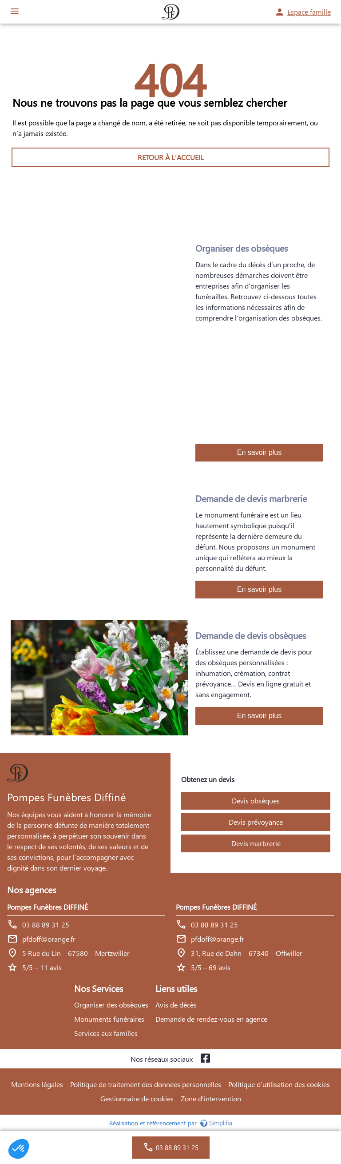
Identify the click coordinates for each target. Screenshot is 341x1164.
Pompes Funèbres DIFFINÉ (47, 906)
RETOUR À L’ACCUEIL (171, 157)
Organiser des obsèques (111, 1004)
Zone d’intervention (211, 1098)
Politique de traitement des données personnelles (145, 1084)
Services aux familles (106, 1033)
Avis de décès (176, 1004)
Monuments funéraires (109, 1019)
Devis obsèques (256, 800)
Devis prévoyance (256, 822)
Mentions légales (37, 1084)
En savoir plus (259, 452)
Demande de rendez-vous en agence (211, 1019)
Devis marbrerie (256, 843)
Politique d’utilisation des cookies (279, 1084)
